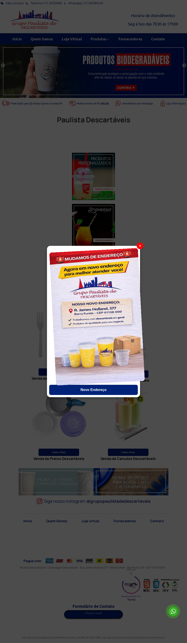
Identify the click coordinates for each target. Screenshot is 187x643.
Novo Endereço (93, 390)
